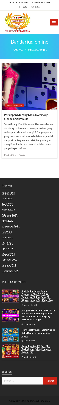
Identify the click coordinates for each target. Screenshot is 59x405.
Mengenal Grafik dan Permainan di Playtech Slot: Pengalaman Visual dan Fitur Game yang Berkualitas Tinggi (38, 315)
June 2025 (7, 198)
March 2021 (8, 254)
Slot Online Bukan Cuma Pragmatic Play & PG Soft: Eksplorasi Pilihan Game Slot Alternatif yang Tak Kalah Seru (37, 295)
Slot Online (23, 7)
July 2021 (7, 231)
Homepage (17, 50)
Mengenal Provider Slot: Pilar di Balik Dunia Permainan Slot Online (38, 332)
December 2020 (10, 270)
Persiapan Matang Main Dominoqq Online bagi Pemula (26, 117)
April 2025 (7, 203)
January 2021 (9, 265)
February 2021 (9, 259)
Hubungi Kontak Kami (40, 2)
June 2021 (7, 237)
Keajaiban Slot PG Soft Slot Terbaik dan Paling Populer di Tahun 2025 (37, 349)
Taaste (22, 155)
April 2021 (7, 248)
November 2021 (11, 226)
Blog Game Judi (22, 2)
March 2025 (8, 209)
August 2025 (8, 192)
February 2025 (9, 215)
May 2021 (7, 242)
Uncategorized (14, 105)
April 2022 (7, 220)
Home (11, 2)
